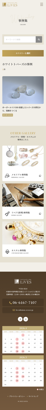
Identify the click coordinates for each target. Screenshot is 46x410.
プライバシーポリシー (17, 396)
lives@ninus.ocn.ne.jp (24, 310)
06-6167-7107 (25, 302)
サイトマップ (33, 396)
